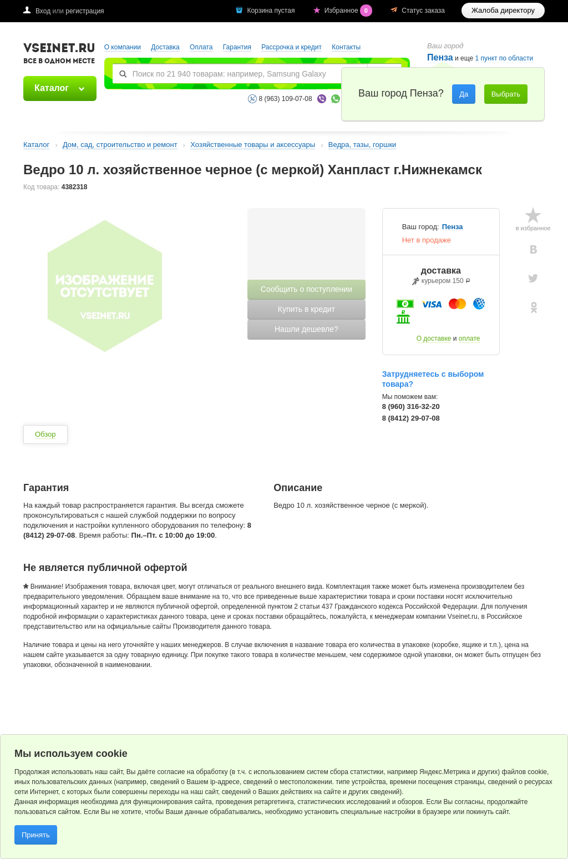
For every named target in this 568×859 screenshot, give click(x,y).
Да (463, 94)
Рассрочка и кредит (291, 47)
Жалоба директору (503, 10)
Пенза (452, 227)
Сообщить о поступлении (306, 289)
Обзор (45, 434)
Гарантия (237, 47)
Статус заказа (423, 10)
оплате (469, 338)
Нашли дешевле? (306, 329)
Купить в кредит (306, 309)
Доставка (165, 47)
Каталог (51, 88)
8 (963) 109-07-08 (285, 99)
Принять (36, 835)
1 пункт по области (504, 58)
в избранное (533, 228)
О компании (122, 47)
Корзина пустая (271, 10)
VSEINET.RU (59, 55)
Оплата (201, 47)
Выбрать (505, 94)
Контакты (346, 47)
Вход (43, 11)
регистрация (84, 11)
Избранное (349, 10)
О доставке (434, 338)
